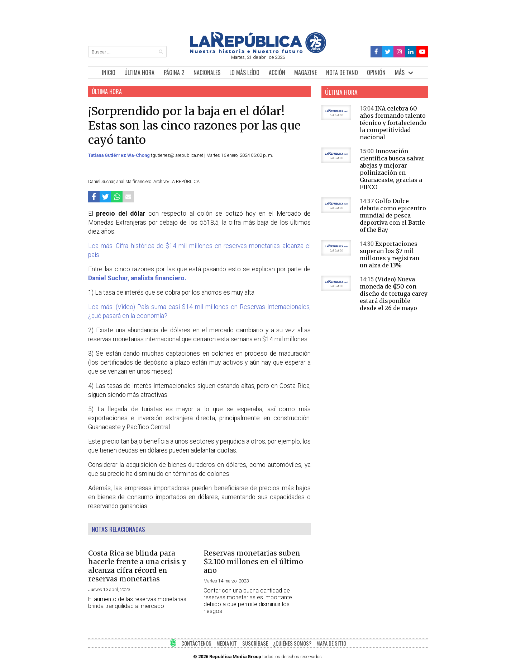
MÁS (400, 72)
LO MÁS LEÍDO (244, 72)
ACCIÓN (277, 72)
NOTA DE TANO (342, 72)
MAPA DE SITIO (331, 643)
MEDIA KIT (226, 643)
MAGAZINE (305, 72)
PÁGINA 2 (174, 72)
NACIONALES (207, 72)
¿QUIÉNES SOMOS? (292, 643)
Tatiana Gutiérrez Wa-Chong (119, 155)
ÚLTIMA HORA (139, 72)
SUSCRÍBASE (255, 643)
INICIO (108, 72)
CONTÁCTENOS (196, 643)
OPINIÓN (376, 72)
